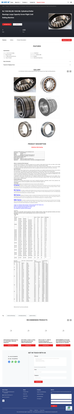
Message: (36, 356)
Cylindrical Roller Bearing (14, 6)
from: (36, 369)
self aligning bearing (22, 315)
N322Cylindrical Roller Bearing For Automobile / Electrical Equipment (11, 341)
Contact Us (25, 398)
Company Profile (25, 391)
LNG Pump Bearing (40, 396)
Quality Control (25, 396)
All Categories (39, 398)
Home (3, 6)
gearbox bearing (32, 315)
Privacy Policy (42, 410)
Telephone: (37, 375)
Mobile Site (36, 410)
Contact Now (38, 381)
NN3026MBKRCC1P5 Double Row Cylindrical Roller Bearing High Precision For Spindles (63, 341)
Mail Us (17, 24)
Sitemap (31, 410)
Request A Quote (67, 40)
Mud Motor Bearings (40, 394)
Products (7, 6)
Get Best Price (7, 24)
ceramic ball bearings (11, 315)
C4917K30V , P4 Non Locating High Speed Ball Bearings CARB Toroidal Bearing (28, 341)
